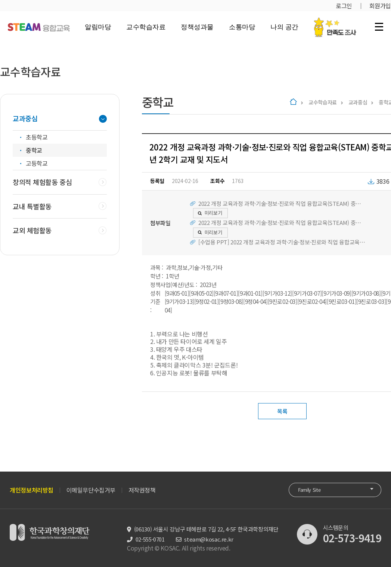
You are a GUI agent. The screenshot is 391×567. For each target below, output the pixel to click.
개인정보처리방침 (31, 489)
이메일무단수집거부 (90, 489)
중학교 (34, 150)
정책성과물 (197, 27)
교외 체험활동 (32, 230)
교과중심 (357, 102)
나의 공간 (284, 27)
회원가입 (380, 5)
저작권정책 (142, 489)
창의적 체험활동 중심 (42, 182)
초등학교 (36, 136)
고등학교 (36, 163)
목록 (282, 411)
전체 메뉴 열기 (379, 26)
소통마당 (242, 27)
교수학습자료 (145, 27)
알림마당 (98, 27)
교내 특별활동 (32, 206)
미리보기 (213, 212)
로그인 (344, 5)
